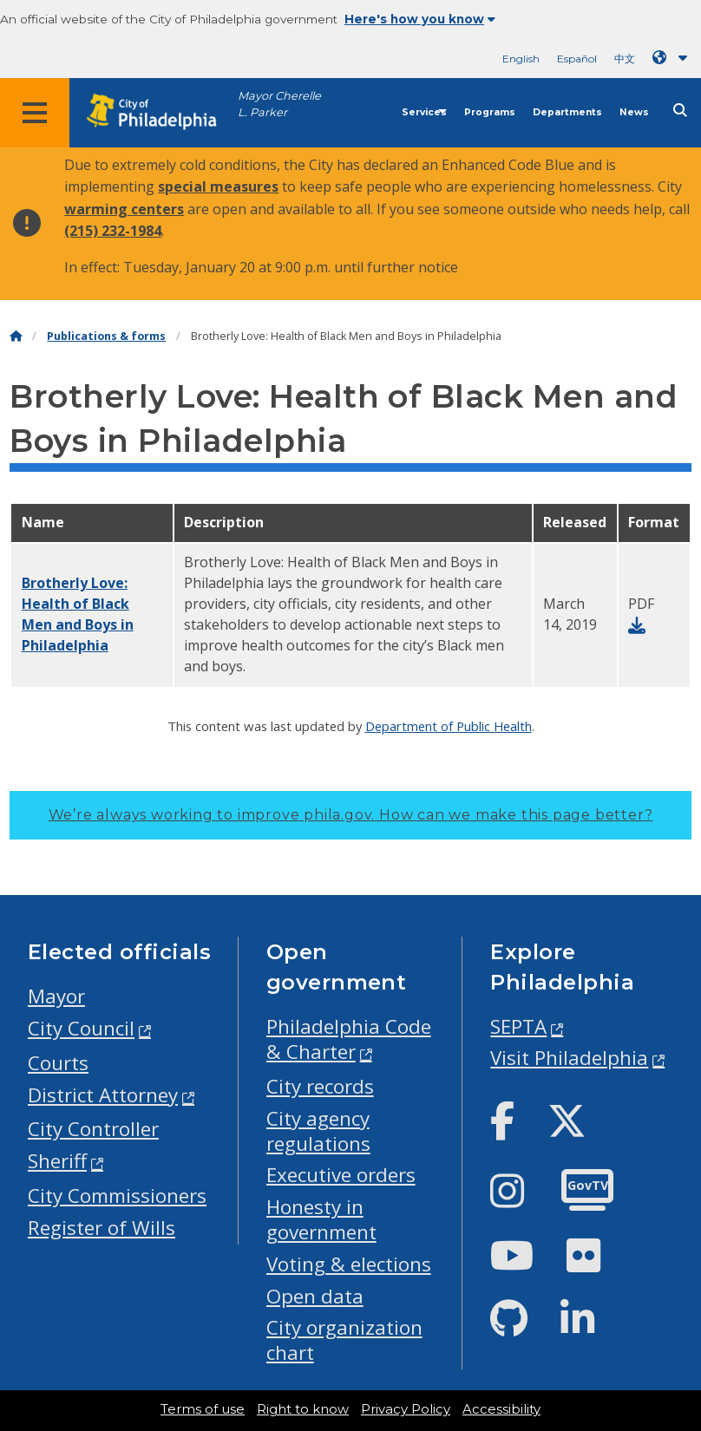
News (634, 112)
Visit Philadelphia (569, 1057)
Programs (489, 112)
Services (424, 112)
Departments (567, 112)
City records (320, 1086)
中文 (624, 58)
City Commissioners (117, 1195)
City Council (81, 1028)
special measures (218, 186)
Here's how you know (419, 19)
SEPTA (518, 1026)
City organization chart (344, 1340)
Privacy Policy (405, 1409)
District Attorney (103, 1094)
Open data (315, 1296)
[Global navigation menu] (34, 112)
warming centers (124, 209)
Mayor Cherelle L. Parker (279, 104)
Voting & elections (348, 1264)
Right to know (303, 1409)
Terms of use (203, 1409)
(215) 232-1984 (112, 230)
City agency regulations (318, 1131)
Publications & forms (106, 336)
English (521, 58)
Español (577, 58)
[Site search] (680, 110)
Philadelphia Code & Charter (348, 1039)
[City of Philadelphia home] (160, 112)
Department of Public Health (448, 726)
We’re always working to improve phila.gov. (351, 815)
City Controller (93, 1128)
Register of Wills (101, 1227)
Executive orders (341, 1174)
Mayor (56, 996)
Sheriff (57, 1160)
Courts (58, 1062)
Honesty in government (321, 1219)
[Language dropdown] (673, 57)
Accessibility (501, 1409)
